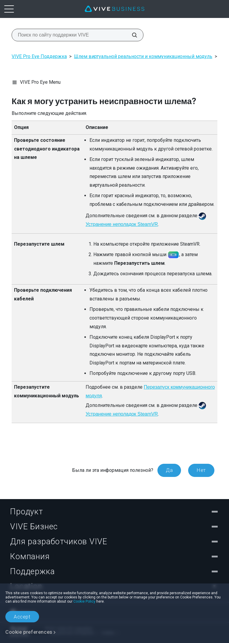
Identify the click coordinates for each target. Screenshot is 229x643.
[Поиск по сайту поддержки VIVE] (131, 35)
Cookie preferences (28, 632)
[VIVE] (114, 8)
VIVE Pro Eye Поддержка (39, 56)
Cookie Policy (84, 601)
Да (169, 470)
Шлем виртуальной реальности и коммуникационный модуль (143, 56)
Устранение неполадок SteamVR (122, 224)
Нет (201, 470)
